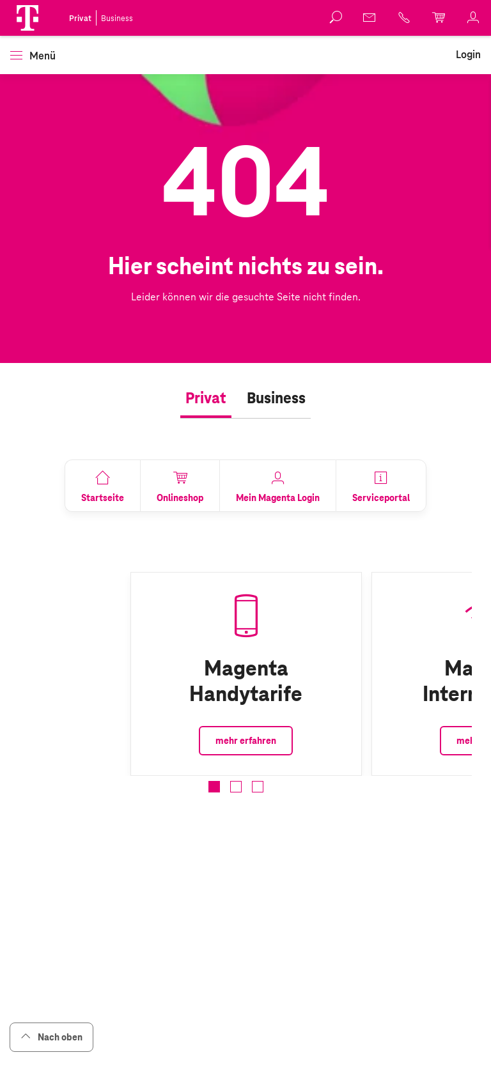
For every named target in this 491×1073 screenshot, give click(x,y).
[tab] (205, 398)
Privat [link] (80, 18)
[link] (370, 17)
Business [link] (117, 18)
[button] (27, 18)
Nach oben (51, 1037)
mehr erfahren (245, 740)
